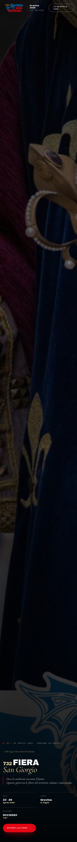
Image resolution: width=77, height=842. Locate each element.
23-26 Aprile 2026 (59, 8)
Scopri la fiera (19, 828)
